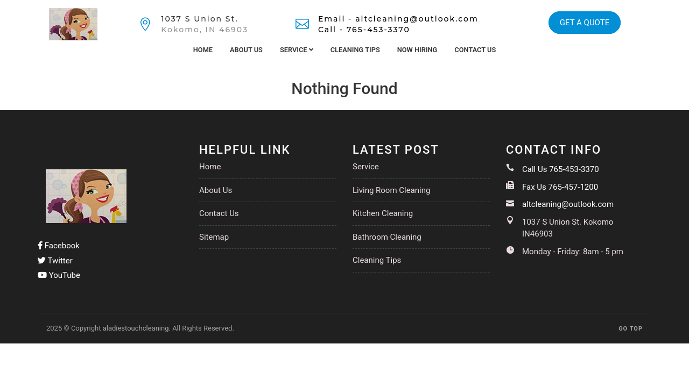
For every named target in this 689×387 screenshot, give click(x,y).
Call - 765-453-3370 (364, 29)
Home (203, 50)
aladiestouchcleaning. (137, 328)
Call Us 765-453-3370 (560, 169)
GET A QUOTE (584, 22)
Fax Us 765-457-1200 (560, 187)
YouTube (59, 275)
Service (296, 50)
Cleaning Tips (355, 50)
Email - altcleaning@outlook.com (398, 19)
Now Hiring (417, 50)
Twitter (55, 261)
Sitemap (214, 237)
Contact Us (475, 50)
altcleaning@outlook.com (568, 204)
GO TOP (630, 329)
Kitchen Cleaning (383, 213)
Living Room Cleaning (391, 190)
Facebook (59, 245)
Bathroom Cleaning (387, 237)
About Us (246, 50)
